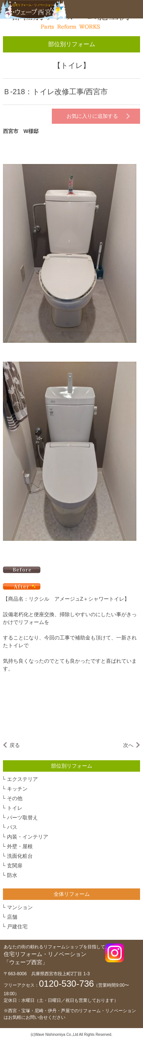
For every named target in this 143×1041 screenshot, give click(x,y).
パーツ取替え (22, 817)
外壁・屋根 (20, 846)
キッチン (17, 789)
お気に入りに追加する (92, 116)
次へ (128, 745)
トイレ (72, 65)
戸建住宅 (17, 926)
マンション (20, 907)
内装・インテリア (27, 837)
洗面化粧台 (20, 856)
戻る (15, 745)
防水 (12, 875)
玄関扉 (14, 865)
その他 (14, 798)
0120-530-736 (66, 984)
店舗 (12, 917)
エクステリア (22, 779)
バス (12, 827)
